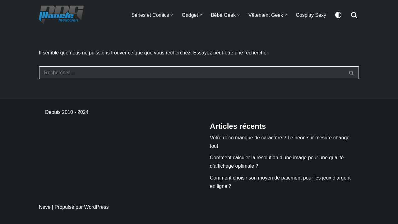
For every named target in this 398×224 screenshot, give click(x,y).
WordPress (96, 207)
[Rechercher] (354, 15)
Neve (44, 207)
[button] (171, 15)
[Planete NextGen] (63, 15)
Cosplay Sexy (311, 15)
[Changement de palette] (338, 15)
